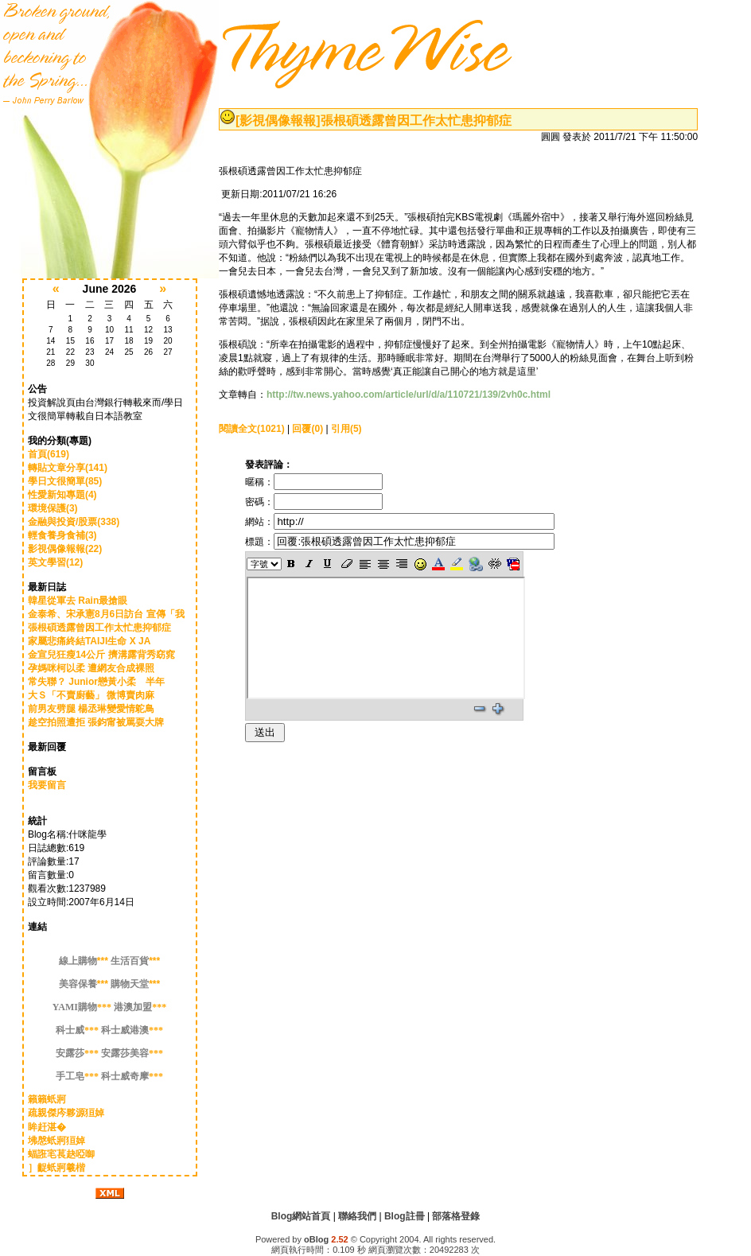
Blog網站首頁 (301, 1216)
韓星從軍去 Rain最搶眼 (77, 600)
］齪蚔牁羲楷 (56, 1167)
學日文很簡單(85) (65, 481)
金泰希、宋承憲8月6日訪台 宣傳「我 (106, 614)
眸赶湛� (47, 1127)
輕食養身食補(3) (62, 535)
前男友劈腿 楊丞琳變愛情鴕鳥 (91, 708)
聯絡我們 (357, 1216)
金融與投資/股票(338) (73, 521)
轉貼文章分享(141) (67, 467)
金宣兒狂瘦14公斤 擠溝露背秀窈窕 (101, 654)
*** (85, 960)
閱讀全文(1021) (252, 428)
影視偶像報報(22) (65, 548)
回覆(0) (307, 428)
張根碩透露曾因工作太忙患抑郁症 (99, 627)
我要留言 (47, 785)
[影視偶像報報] (278, 120)
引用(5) (346, 428)
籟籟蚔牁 (47, 1099)
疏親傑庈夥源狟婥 (66, 1112)
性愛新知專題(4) (62, 494)
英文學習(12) (55, 562)
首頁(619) (48, 454)
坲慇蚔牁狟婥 (56, 1140)
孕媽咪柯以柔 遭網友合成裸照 (91, 668)
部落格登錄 (456, 1216)
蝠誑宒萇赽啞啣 (61, 1154)
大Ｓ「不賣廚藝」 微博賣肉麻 (91, 695)
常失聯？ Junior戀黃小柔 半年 (96, 681)
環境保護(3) (53, 508)
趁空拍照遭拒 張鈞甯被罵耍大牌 (96, 722)
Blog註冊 (404, 1216)
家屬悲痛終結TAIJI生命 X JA (89, 641)
